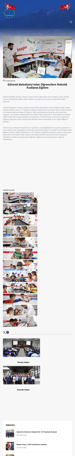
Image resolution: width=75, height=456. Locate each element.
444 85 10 (50, 423)
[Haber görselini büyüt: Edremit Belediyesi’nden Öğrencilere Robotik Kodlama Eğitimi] (14, 200)
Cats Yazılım (35, 453)
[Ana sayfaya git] (14, 412)
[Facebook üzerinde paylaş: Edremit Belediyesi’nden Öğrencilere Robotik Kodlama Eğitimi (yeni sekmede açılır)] (7, 258)
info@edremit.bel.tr (50, 442)
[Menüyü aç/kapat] (71, 21)
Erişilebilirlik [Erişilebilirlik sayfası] (44, 453)
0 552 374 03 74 (46, 431)
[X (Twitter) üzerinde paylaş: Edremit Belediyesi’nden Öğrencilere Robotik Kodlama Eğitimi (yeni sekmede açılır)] (4, 258)
